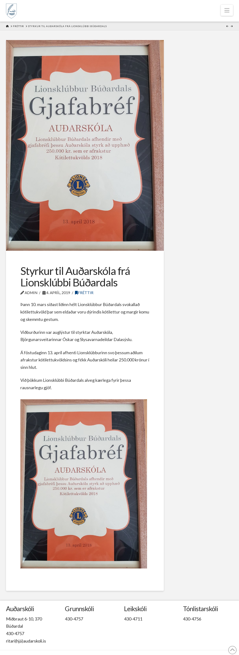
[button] (227, 10)
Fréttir (84, 292)
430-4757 (15, 633)
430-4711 (133, 618)
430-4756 (192, 618)
